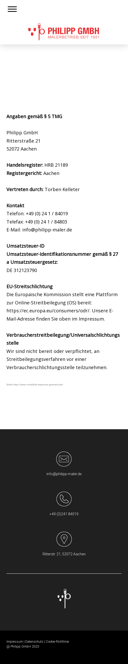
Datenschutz (34, 641)
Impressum (14, 641)
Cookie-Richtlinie (57, 641)
